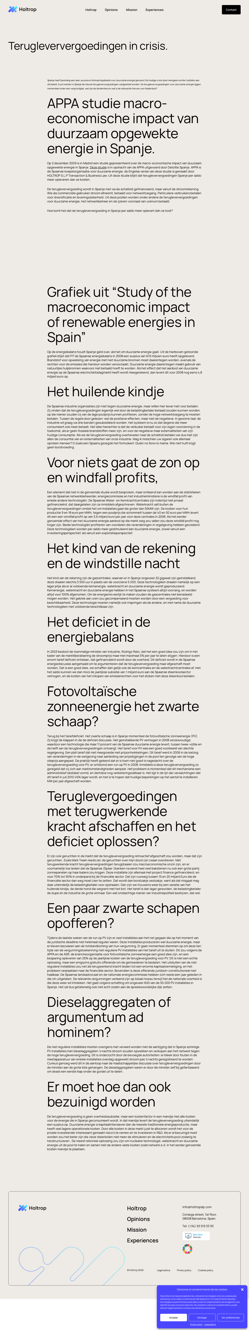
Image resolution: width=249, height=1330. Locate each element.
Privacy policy (196, 1324)
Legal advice (210, 1324)
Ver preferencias (230, 1317)
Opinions (111, 10)
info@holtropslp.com (197, 1207)
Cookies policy (205, 1270)
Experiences (155, 10)
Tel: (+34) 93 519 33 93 (198, 1226)
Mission (131, 10)
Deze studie (98, 167)
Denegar (202, 1317)
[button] (242, 1289)
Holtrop (90, 10)
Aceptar (173, 1317)
